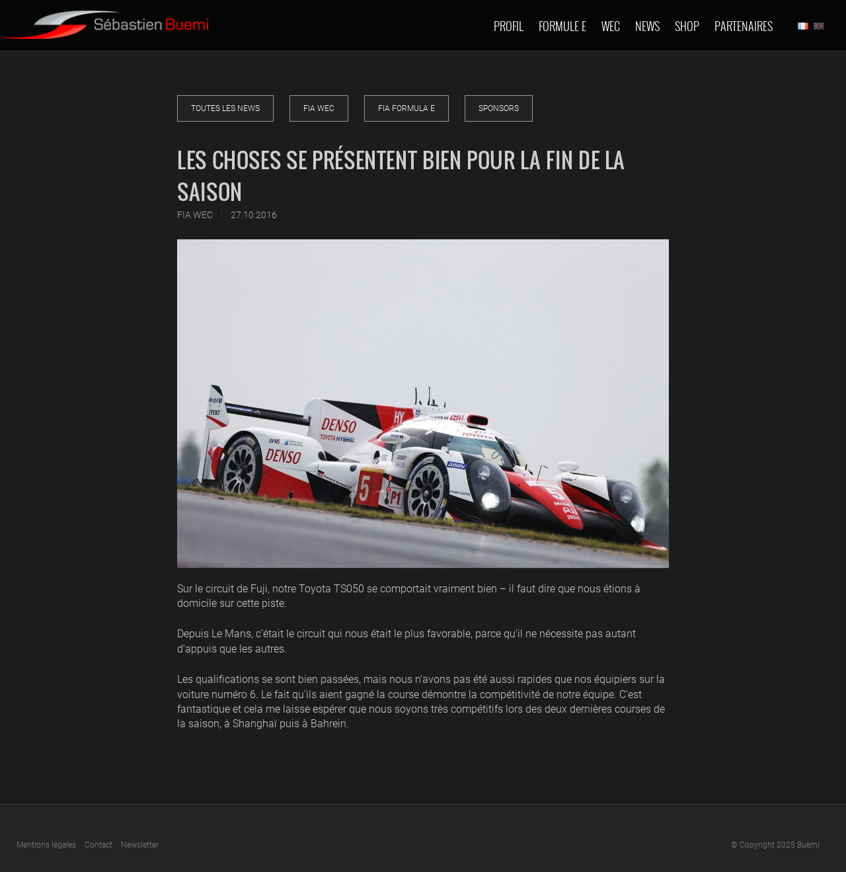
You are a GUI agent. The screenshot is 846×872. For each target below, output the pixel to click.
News (647, 25)
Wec (610, 25)
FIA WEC (318, 108)
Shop (687, 25)
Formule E (562, 25)
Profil (508, 25)
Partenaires (743, 25)
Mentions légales (46, 845)
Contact (98, 845)
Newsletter (140, 845)
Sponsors (499, 108)
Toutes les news (225, 108)
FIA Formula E (406, 108)
